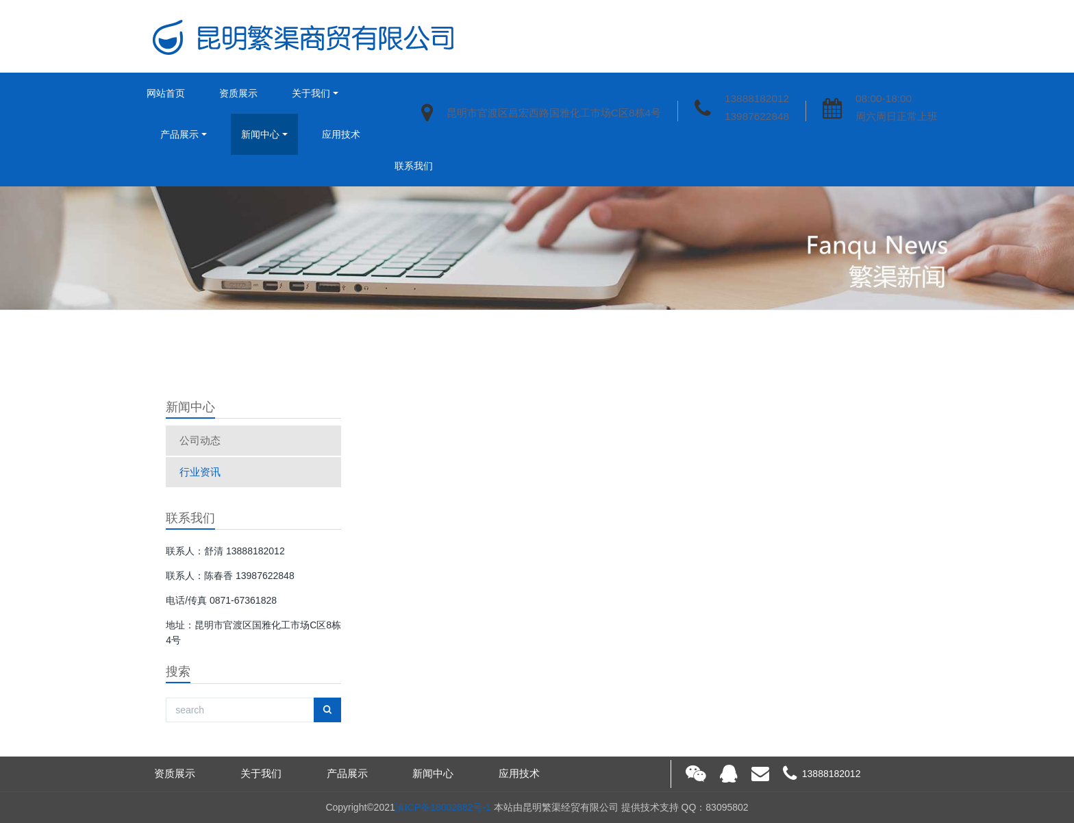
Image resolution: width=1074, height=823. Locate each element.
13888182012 (757, 98)
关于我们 (311, 93)
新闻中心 (260, 134)
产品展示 (179, 134)
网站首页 (166, 93)
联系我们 (414, 165)
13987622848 (757, 116)
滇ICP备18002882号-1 (443, 807)
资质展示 (238, 93)
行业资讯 (200, 472)
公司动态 (200, 440)
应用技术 (341, 134)
